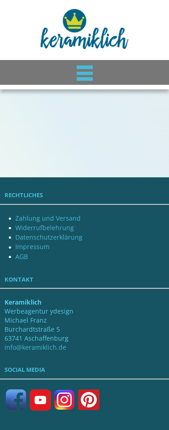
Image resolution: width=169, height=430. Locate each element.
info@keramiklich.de (35, 347)
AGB (21, 256)
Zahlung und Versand (48, 218)
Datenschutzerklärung (48, 237)
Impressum (32, 246)
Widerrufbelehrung (44, 227)
